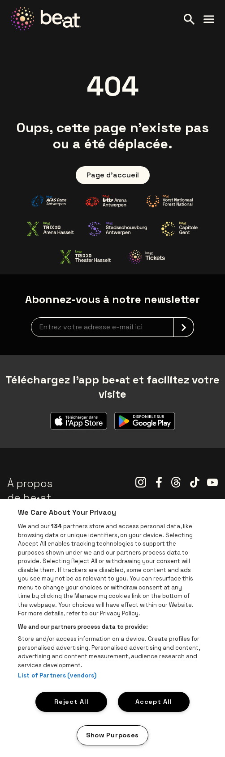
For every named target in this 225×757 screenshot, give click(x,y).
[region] (112, 628)
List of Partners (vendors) (57, 675)
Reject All (71, 702)
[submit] (183, 327)
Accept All (153, 702)
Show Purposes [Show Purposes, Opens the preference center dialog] (112, 735)
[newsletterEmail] (112, 327)
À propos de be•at (29, 490)
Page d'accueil (113, 175)
